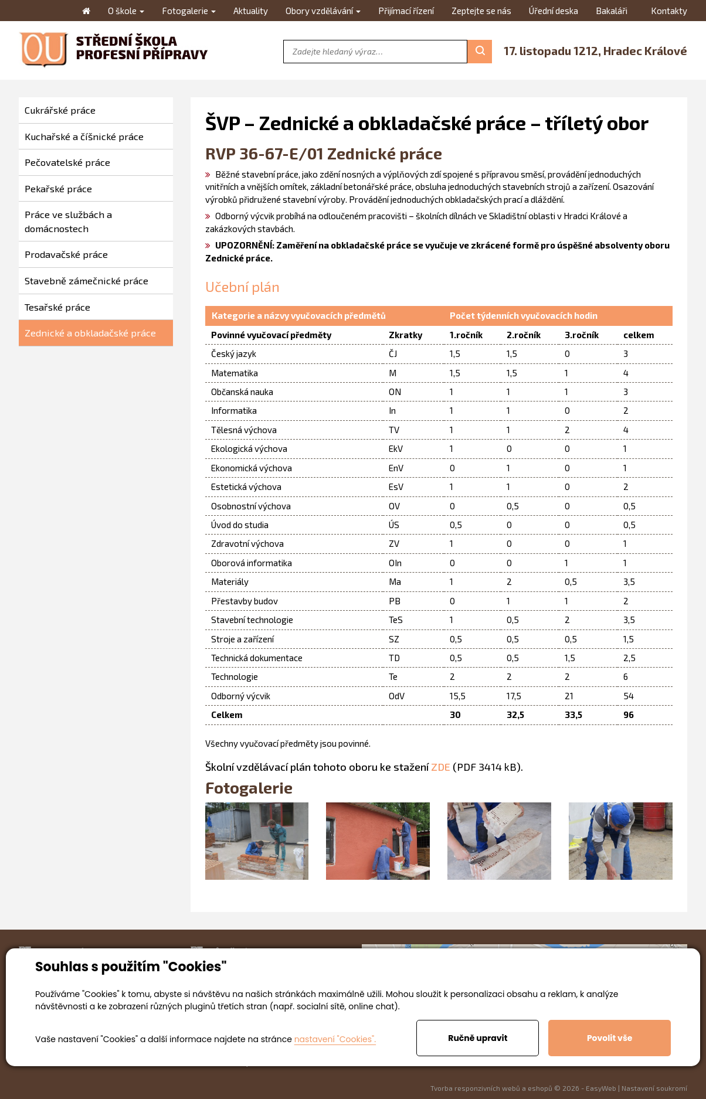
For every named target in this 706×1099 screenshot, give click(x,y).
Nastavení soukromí (654, 1088)
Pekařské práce (58, 188)
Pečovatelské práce (67, 162)
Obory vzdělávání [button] (323, 10)
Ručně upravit (477, 1038)
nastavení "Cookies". (335, 1039)
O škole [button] (126, 10)
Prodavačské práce (66, 254)
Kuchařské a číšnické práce (84, 136)
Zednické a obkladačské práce (90, 332)
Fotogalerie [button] (189, 10)
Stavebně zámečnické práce (86, 280)
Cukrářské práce (60, 109)
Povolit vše (609, 1038)
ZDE (440, 766)
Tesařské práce (57, 306)
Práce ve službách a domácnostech (68, 221)
